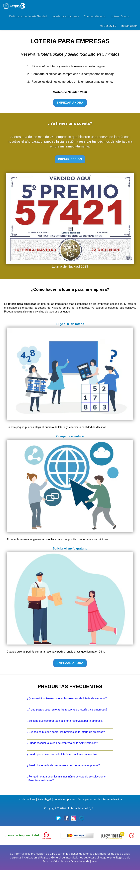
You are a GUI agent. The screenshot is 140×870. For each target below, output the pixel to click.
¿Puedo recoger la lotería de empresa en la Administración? (62, 743)
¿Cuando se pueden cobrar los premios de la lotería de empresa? (66, 732)
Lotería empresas (64, 799)
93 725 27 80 (108, 26)
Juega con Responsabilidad (22, 835)
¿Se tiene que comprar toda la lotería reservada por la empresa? (65, 720)
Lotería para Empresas (65, 16)
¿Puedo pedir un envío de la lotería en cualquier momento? (62, 754)
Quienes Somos (120, 16)
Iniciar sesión (129, 26)
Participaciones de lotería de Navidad (101, 799)
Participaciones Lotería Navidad (28, 16)
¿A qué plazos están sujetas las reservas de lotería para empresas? (67, 709)
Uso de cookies (25, 799)
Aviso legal (44, 799)
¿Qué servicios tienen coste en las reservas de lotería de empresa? (67, 698)
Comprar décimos (94, 16)
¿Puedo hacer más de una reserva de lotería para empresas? (63, 765)
